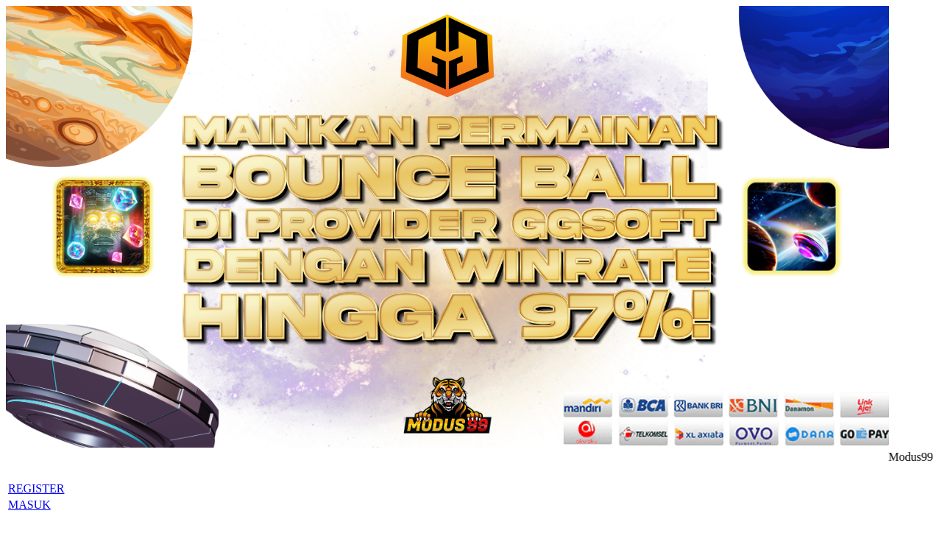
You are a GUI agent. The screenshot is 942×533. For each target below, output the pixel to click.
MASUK (29, 504)
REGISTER (36, 488)
